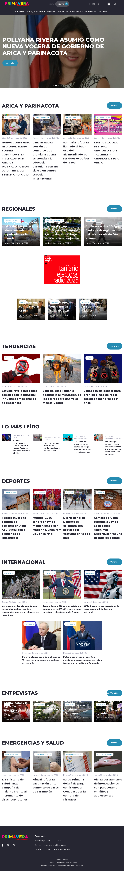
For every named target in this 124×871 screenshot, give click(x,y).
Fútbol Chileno (10, 492)
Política (23, 302)
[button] (53, 85)
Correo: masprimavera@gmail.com (51, 845)
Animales (49, 358)
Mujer (7, 705)
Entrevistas (90, 11)
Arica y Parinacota (36, 11)
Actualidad (20, 11)
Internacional (76, 11)
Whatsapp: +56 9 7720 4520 (48, 841)
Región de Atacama (12, 220)
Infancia (89, 358)
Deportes (102, 11)
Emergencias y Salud (12, 754)
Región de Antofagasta (54, 220)
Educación (54, 302)
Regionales (91, 220)
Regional (51, 11)
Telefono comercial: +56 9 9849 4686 (52, 849)
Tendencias (62, 11)
